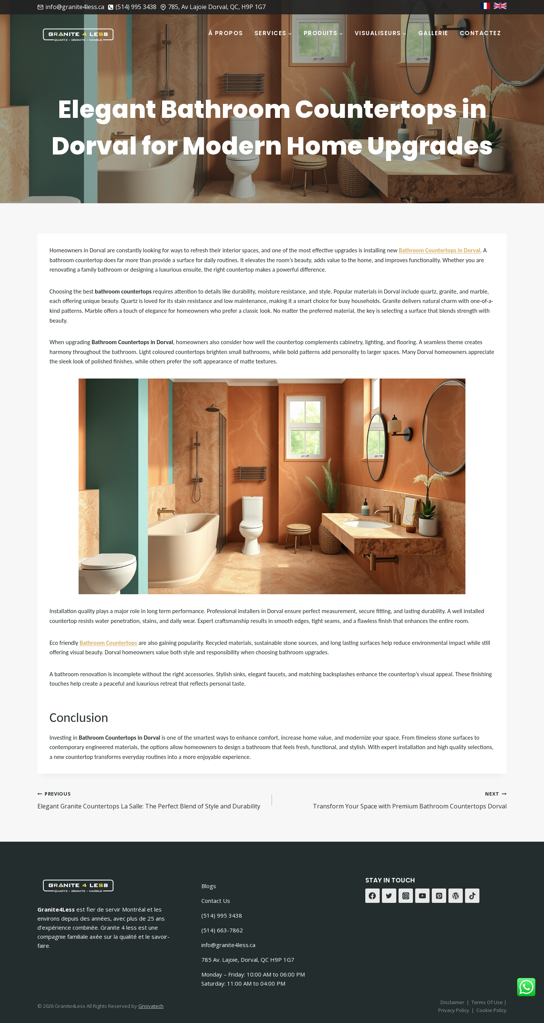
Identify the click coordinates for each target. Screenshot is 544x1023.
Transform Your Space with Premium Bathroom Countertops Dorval (392, 799)
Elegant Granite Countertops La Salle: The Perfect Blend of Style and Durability (151, 799)
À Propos (225, 33)
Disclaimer (452, 1002)
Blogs (208, 886)
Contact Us (215, 900)
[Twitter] (389, 896)
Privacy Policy (453, 1010)
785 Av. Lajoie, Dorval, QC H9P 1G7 (247, 959)
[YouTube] (422, 896)
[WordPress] (455, 896)
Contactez (480, 33)
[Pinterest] (439, 896)
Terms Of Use (487, 1002)
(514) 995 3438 (221, 915)
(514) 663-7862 (222, 930)
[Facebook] (372, 896)
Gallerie (433, 33)
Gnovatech (151, 1006)
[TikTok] (472, 896)
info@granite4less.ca (228, 945)
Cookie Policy (491, 1010)
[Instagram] (406, 896)
